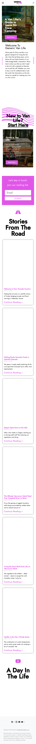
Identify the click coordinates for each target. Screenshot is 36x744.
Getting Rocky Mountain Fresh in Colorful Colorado (16, 358)
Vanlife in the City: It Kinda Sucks (16, 637)
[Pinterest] (12, 722)
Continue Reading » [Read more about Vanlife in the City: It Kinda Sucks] (13, 650)
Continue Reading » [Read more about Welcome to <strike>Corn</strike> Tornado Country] (13, 302)
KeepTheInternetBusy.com (23, 730)
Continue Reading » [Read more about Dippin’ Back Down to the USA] (13, 440)
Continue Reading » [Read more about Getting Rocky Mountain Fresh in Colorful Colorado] (13, 372)
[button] (3, 3)
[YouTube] (23, 722)
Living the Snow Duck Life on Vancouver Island (17, 567)
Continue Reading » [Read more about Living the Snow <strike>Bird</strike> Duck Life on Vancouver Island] (13, 581)
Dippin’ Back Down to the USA (15, 427)
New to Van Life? (18, 120)
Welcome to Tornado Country (17, 289)
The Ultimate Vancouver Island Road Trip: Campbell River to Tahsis (17, 497)
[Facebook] (19, 722)
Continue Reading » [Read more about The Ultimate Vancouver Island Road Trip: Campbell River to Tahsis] (13, 511)
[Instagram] (16, 722)
